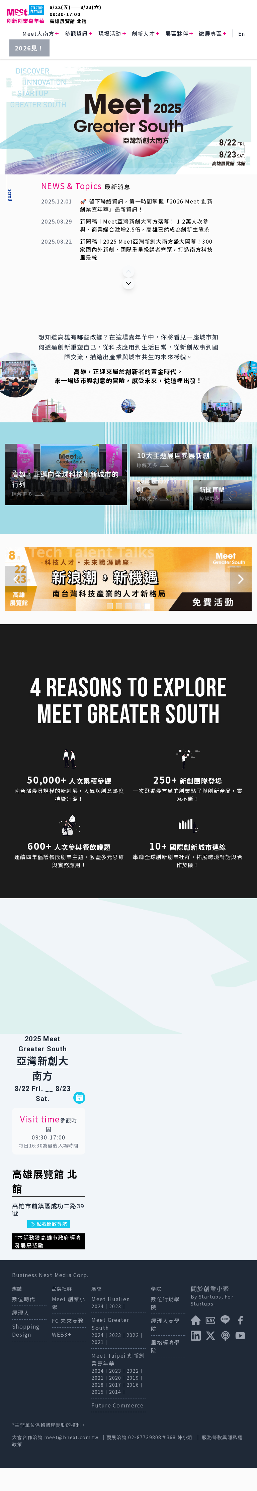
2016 (132, 1407)
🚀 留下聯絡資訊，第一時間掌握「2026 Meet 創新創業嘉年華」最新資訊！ (146, 205)
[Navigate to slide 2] (119, 629)
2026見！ (29, 47)
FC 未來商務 (68, 1344)
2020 (115, 1400)
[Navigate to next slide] (241, 602)
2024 (97, 1329)
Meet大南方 (38, 33)
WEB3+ (62, 1357)
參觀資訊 (76, 33)
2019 (132, 1400)
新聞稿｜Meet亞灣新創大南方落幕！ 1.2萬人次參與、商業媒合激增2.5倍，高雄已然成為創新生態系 (145, 225)
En (241, 33)
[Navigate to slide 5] (147, 629)
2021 (97, 1365)
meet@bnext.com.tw (71, 1460)
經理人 (20, 1336)
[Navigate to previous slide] (16, 602)
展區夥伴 (176, 33)
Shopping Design (25, 1353)
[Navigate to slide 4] (138, 629)
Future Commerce (117, 1428)
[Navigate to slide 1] (110, 629)
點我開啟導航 (48, 1246)
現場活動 (109, 33)
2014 (115, 1414)
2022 (132, 1358)
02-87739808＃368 (152, 1460)
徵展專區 (210, 33)
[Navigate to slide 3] (128, 629)
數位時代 (23, 1322)
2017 (115, 1407)
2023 (115, 1329)
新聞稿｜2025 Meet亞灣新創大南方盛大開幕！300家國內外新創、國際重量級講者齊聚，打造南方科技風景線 (146, 249)
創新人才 (143, 33)
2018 (97, 1407)
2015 (97, 1414)
